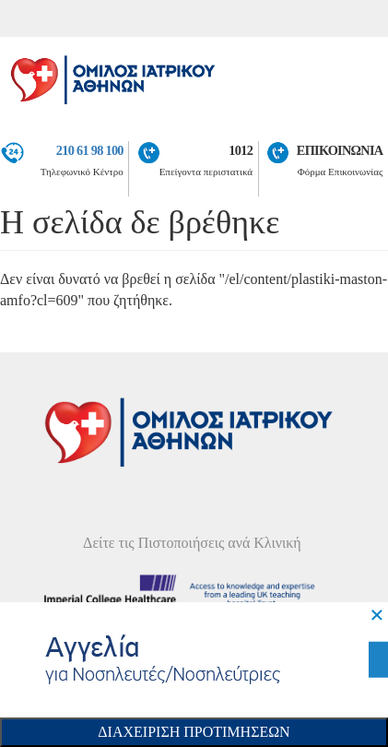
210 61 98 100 (89, 150)
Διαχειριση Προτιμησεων (193, 732)
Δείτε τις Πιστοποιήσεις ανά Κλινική (192, 543)
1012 (241, 150)
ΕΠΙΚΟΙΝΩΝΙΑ (340, 150)
